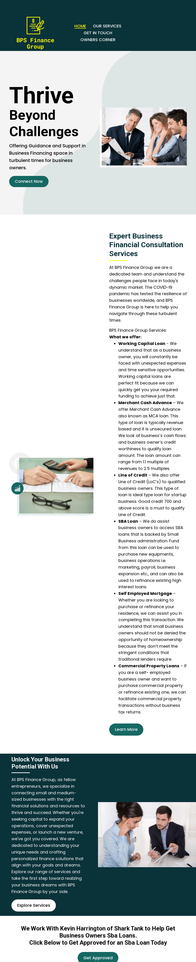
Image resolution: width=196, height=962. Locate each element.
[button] (29, 181)
